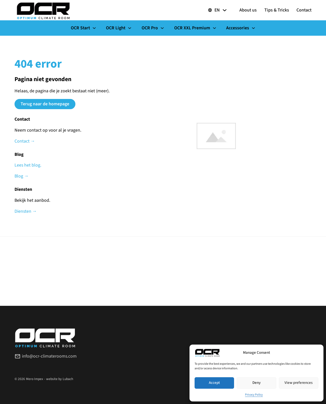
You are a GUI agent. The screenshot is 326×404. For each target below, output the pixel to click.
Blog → (22, 176)
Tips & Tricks (276, 10)
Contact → (25, 141)
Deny (256, 382)
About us (248, 10)
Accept (214, 382)
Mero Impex (34, 378)
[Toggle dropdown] (224, 10)
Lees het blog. (28, 165)
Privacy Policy (254, 395)
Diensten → (26, 211)
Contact (303, 10)
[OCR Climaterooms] (43, 10)
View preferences (298, 382)
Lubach (68, 378)
